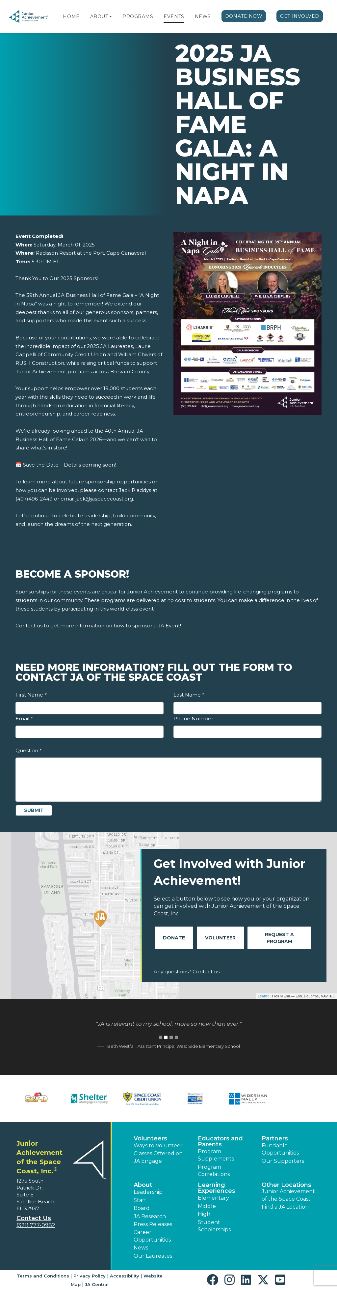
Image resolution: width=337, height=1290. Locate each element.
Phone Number (193, 718)
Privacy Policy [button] (89, 1275)
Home (71, 16)
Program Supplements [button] (216, 1155)
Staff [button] (140, 1200)
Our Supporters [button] (283, 1161)
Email (24, 718)
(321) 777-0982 (35, 1225)
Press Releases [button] (153, 1224)
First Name (30, 695)
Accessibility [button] (124, 1275)
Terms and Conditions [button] (43, 1275)
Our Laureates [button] (153, 1256)
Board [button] (142, 1208)
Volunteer (220, 938)
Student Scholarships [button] (214, 1226)
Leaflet (263, 996)
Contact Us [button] (33, 1218)
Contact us (28, 625)
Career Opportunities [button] (152, 1236)
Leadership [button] (148, 1192)
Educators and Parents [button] (220, 1141)
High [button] (204, 1214)
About (99, 16)
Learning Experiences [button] (216, 1188)
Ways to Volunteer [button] (158, 1145)
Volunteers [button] (150, 1138)
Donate (174, 938)
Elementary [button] (213, 1198)
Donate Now (244, 16)
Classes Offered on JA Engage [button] (158, 1157)
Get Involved (299, 16)
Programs (137, 16)
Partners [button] (275, 1138)
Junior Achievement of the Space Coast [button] (288, 1195)
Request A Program (279, 938)
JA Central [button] (97, 1284)
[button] (110, 16)
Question (28, 750)
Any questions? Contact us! (187, 971)
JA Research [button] (150, 1216)
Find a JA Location (285, 1207)
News (203, 16)
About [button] (143, 1185)
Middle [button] (207, 1206)
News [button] (141, 1248)
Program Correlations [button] (214, 1170)
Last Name (188, 695)
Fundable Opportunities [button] (280, 1149)
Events (174, 16)
